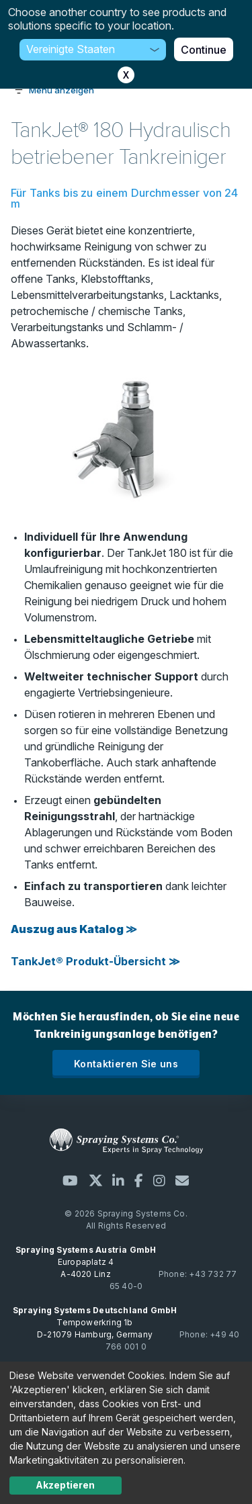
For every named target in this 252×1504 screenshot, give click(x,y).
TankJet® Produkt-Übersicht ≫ (95, 961)
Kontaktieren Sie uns (126, 1063)
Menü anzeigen (61, 90)
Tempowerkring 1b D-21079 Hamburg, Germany (95, 1322)
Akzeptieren (65, 1485)
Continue (203, 49)
